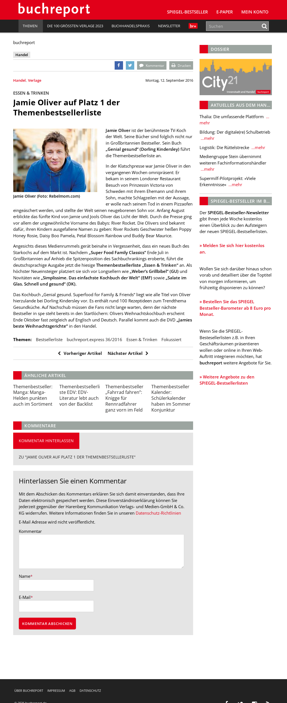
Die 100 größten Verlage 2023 (75, 25)
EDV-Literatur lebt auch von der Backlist (82, 416)
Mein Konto (255, 12)
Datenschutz (90, 690)
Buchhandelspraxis (131, 25)
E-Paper (224, 12)
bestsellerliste (54, 352)
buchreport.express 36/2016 (100, 352)
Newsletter (169, 25)
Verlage (40, 80)
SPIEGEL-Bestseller (187, 12)
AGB (72, 690)
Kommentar (35, 558)
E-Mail (30, 624)
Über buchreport (28, 690)
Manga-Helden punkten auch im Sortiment (38, 416)
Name (30, 603)
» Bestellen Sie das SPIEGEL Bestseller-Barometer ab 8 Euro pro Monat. (228, 319)
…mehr (204, 121)
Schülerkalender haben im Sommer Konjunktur (170, 418)
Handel (24, 80)
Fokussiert (28, 360)
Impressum (56, 690)
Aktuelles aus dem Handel (240, 103)
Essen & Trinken (147, 352)
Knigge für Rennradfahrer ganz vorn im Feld (126, 418)
